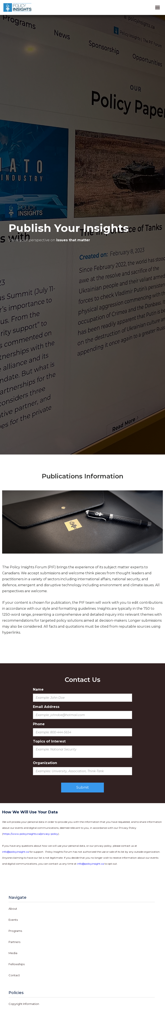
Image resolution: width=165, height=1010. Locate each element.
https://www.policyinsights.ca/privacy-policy (30, 833)
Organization (45, 763)
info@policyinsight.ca (15, 851)
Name (38, 689)
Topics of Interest (49, 741)
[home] (18, 7)
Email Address (46, 707)
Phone (39, 724)
